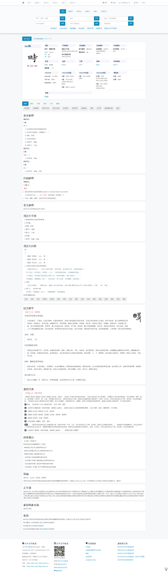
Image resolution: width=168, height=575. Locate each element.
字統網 (88, 547)
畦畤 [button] (100, 299)
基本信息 (27, 39)
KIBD (97, 65)
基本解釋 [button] (26, 108)
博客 (135, 3)
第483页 (42, 529)
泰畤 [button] (76, 299)
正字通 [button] (99, 108)
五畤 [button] (26, 299)
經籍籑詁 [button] (84, 108)
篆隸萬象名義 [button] (109, 108)
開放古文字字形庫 (110, 28)
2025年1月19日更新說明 (125, 553)
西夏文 (37, 3)
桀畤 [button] (64, 299)
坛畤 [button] (38, 299)
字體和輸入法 (124, 3)
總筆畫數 (73, 28)
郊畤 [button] (118, 299)
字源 (38, 103)
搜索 (62, 18)
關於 (105, 3)
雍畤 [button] (124, 299)
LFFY (80, 65)
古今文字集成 (27, 547)
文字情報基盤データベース (42, 39)
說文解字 (82, 28)
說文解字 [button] (65, 108)
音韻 (44, 103)
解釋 (25, 103)
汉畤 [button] (70, 299)
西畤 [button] (112, 299)
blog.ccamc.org (32, 566)
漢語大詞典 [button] (56, 108)
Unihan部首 (63, 28)
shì (46, 54)
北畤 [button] (32, 299)
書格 (87, 553)
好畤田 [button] (52, 299)
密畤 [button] (58, 299)
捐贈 (113, 3)
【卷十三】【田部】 (32, 312)
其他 (144, 3)
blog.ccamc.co (43, 566)
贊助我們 (58, 571)
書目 (31, 103)
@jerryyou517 (62, 564)
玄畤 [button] (88, 299)
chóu (46, 52)
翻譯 (57, 103)
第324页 (31, 526)
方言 (51, 103)
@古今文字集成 (62, 561)
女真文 (55, 3)
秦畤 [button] (106, 299)
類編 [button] (92, 108)
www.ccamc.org (32, 563)
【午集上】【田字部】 (33, 393)
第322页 (78, 519)
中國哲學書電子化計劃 (93, 550)
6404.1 (115, 65)
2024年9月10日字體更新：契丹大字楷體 (131, 556)
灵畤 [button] (82, 299)
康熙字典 (90, 28)
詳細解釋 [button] (35, 108)
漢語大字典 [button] (45, 108)
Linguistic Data (91, 560)
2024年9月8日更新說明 (125, 560)
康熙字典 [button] (74, 108)
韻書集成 (99, 28)
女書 (63, 3)
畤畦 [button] (94, 299)
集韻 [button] (118, 108)
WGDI (64, 65)
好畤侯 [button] (45, 299)
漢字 (29, 3)
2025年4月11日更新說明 (125, 550)
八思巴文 (72, 3)
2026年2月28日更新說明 (125, 547)
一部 (35, 339)
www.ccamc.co (44, 563)
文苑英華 (89, 556)
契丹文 (46, 3)
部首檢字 (54, 28)
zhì (46, 56)
